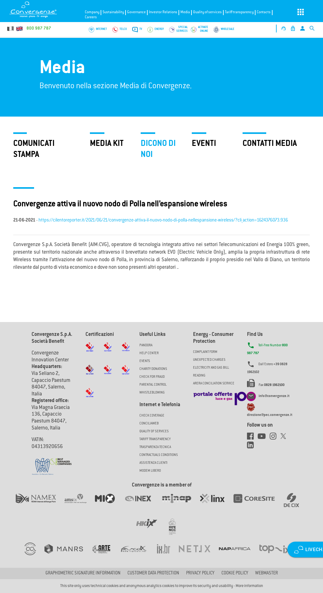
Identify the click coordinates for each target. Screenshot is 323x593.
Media (185, 12)
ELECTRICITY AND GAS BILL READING (211, 371)
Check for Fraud (152, 377)
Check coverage (151, 415)
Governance (136, 12)
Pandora (145, 345)
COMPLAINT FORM (205, 352)
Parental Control (153, 385)
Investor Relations (163, 12)
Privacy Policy (200, 573)
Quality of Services (154, 431)
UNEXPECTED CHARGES (209, 360)
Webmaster (266, 573)
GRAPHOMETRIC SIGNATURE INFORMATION (82, 573)
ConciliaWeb (149, 423)
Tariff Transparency (155, 439)
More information (249, 586)
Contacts (264, 12)
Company (92, 12)
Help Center (149, 353)
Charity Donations (153, 369)
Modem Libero (150, 471)
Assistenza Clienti (153, 463)
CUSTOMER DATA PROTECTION (153, 573)
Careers (91, 17)
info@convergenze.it (274, 396)
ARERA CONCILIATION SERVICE (213, 383)
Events (144, 361)
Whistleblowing (152, 392)
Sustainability (113, 12)
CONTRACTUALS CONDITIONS (158, 455)
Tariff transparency (239, 12)
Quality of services (207, 12)
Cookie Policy (234, 573)
